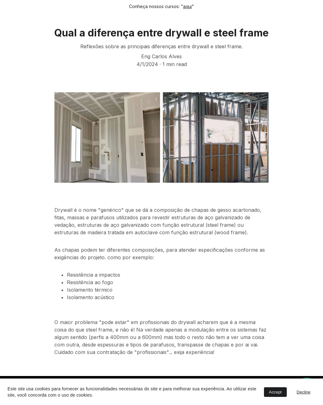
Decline (304, 392)
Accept (275, 392)
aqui (187, 6)
